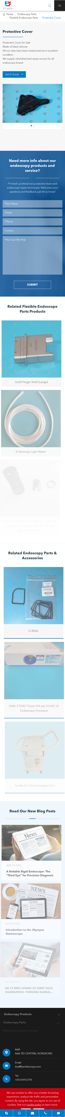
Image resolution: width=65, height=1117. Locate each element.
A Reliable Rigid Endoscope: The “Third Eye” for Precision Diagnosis (28, 873)
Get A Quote (14, 74)
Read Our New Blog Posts (32, 811)
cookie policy (33, 1105)
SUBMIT (32, 284)
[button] (31, 125)
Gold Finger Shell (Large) (30, 382)
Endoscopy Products (16, 1014)
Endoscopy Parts (26, 14)
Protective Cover (51, 18)
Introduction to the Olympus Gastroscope (23, 932)
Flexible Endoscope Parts (23, 18)
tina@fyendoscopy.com (28, 1067)
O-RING (35, 631)
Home (9, 14)
